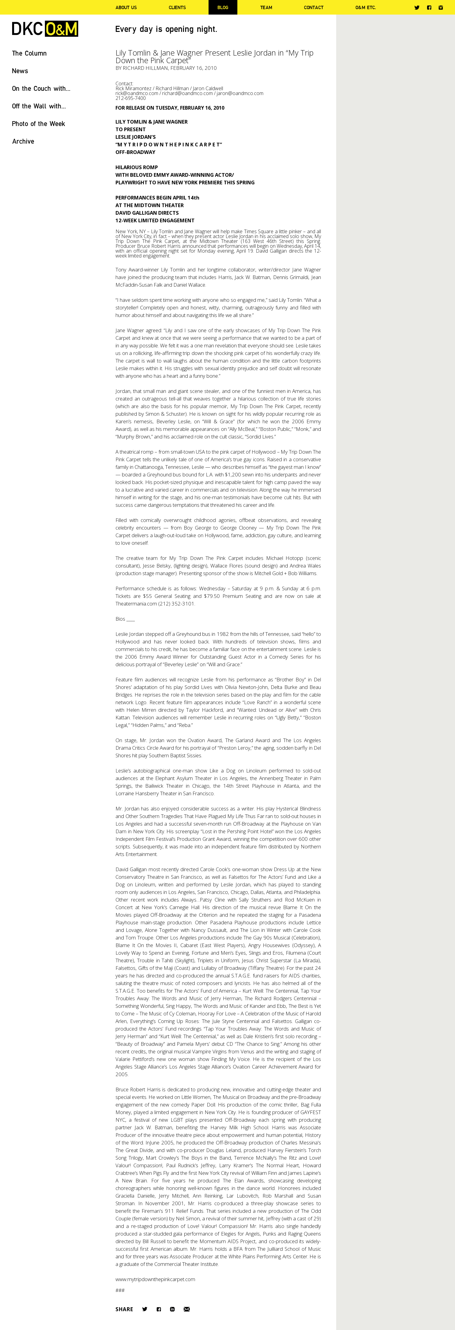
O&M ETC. (366, 7)
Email (187, 1309)
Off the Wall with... (39, 106)
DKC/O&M (45, 29)
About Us (126, 7)
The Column (29, 53)
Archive (23, 141)
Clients (177, 7)
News (20, 70)
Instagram (441, 7)
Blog (223, 7)
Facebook (429, 7)
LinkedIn (172, 1309)
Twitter (417, 7)
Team (266, 7)
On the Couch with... (41, 88)
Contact (313, 7)
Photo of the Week (38, 123)
